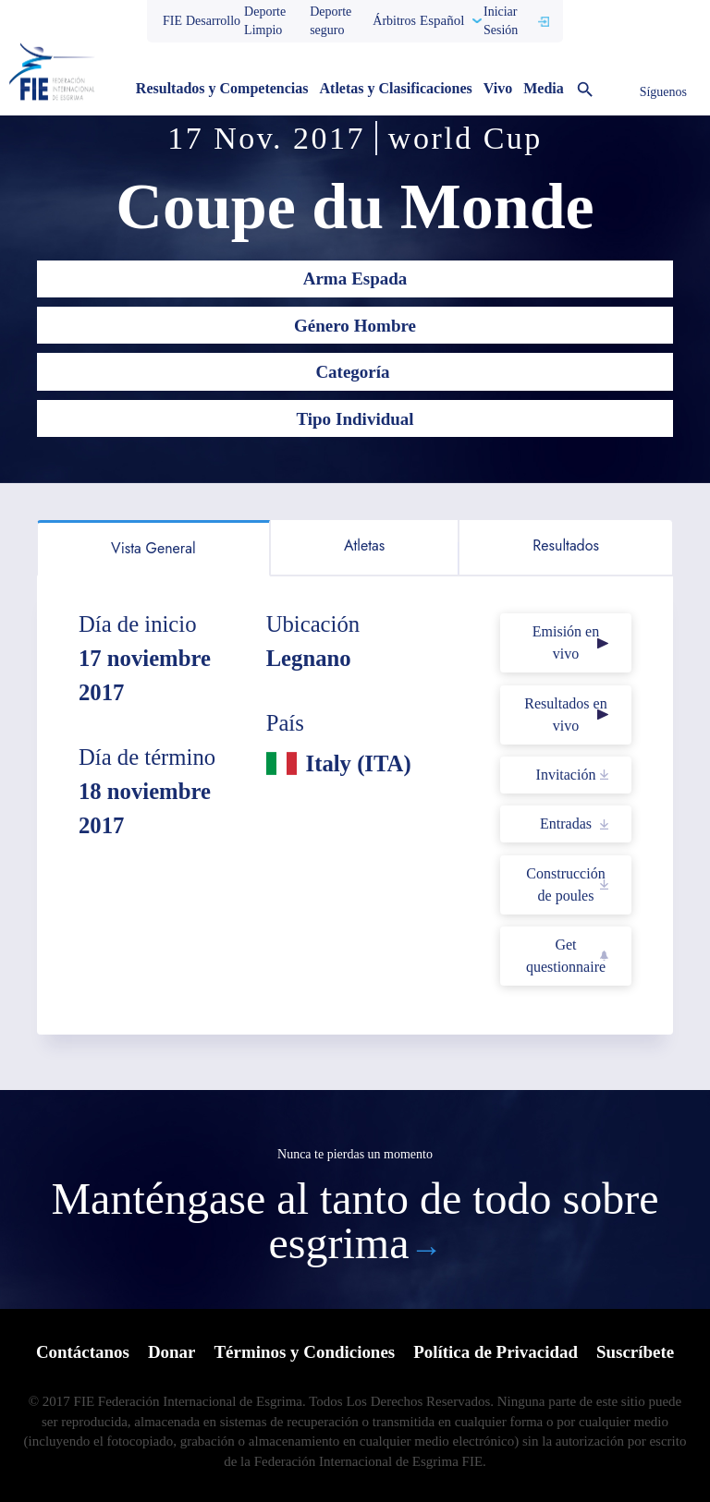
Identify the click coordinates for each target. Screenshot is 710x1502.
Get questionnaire (566, 956)
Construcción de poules (565, 884)
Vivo (498, 88)
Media (543, 88)
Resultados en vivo (565, 714)
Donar (171, 1352)
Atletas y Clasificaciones (396, 88)
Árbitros (394, 21)
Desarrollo (213, 21)
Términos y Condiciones (304, 1352)
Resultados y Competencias (222, 88)
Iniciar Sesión (501, 21)
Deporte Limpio (265, 21)
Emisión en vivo (565, 642)
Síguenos (663, 92)
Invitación (566, 774)
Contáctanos (82, 1352)
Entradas (566, 823)
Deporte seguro (330, 21)
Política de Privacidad (495, 1352)
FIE (172, 21)
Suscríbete (636, 1352)
